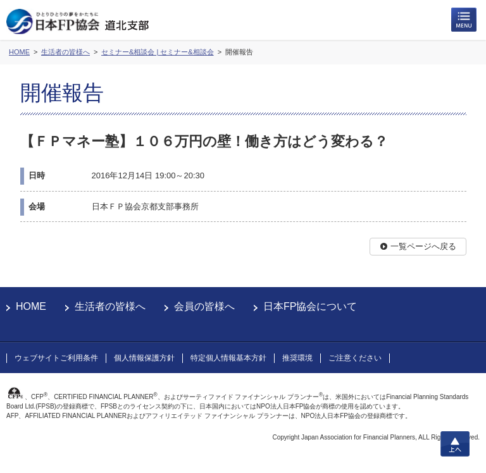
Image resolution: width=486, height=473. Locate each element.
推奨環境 (297, 357)
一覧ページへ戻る (423, 246)
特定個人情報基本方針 (228, 357)
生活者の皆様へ (110, 306)
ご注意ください (355, 357)
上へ (455, 444)
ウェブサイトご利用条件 (56, 357)
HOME (31, 306)
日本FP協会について (310, 306)
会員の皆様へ (204, 306)
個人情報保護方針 (144, 357)
